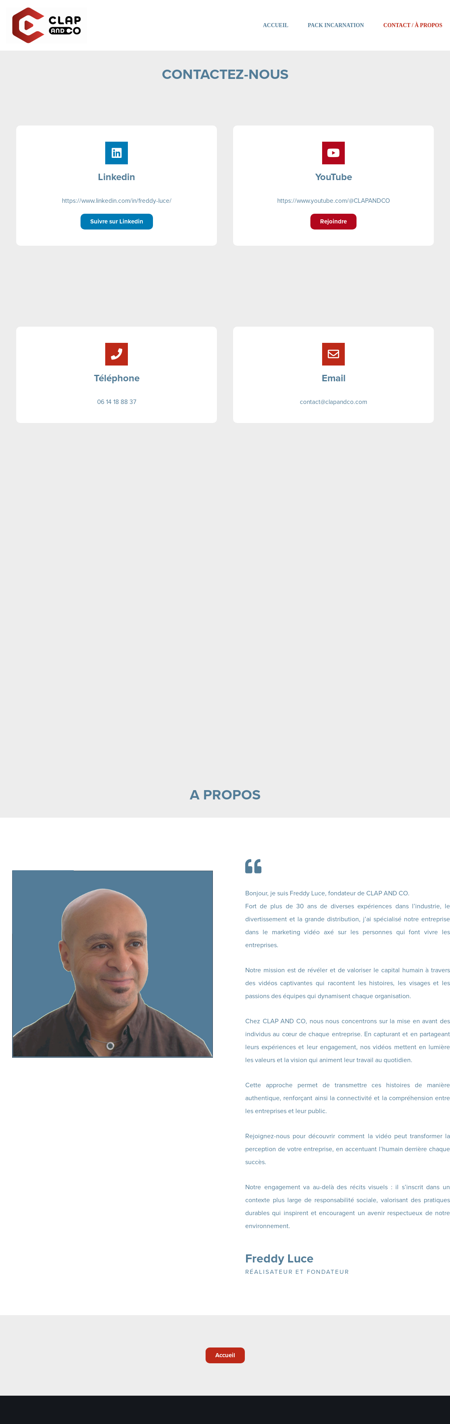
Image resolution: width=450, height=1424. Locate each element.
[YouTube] (333, 153)
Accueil (276, 25)
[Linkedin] (116, 153)
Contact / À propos (412, 25)
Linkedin (116, 177)
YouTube (333, 177)
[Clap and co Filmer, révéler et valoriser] (46, 25)
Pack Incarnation (336, 25)
